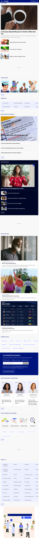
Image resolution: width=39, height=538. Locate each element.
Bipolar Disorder (17, 382)
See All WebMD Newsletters (8, 371)
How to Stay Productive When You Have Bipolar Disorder (20, 402)
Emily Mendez (20, 394)
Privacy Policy (24, 366)
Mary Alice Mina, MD (33, 394)
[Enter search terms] (13, 363)
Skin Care (29, 382)
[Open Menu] (2, 1)
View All (2, 94)
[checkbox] (6, 360)
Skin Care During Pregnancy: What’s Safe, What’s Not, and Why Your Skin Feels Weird (33, 402)
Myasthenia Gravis (4, 382)
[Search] (37, 1)
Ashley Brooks (6, 394)
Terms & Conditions (18, 366)
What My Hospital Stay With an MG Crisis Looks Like (6, 402)
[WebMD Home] (6, 1)
